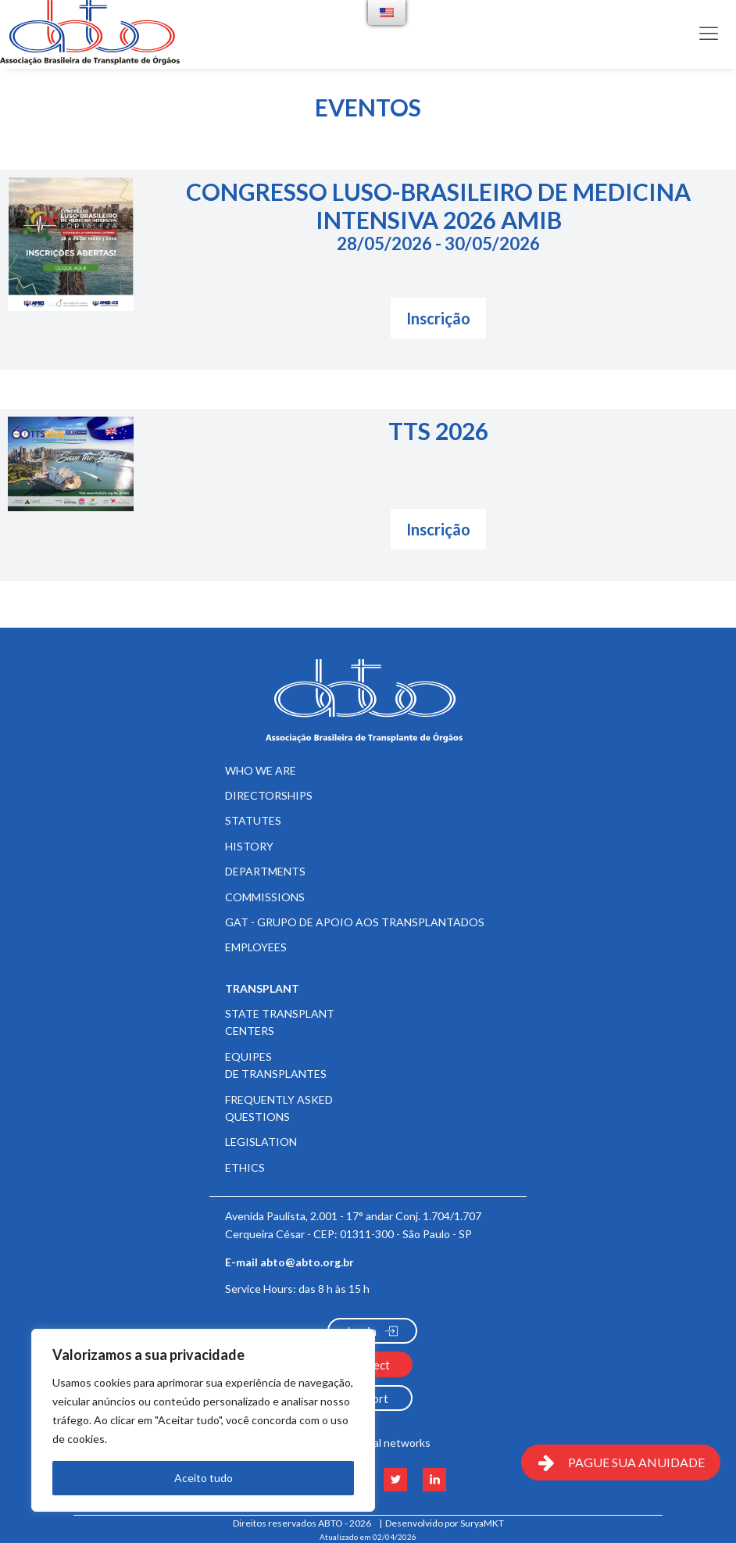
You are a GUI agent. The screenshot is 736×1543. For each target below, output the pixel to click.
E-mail (289, 1262)
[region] (203, 1420)
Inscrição (438, 318)
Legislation (261, 1141)
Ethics (245, 1167)
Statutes (253, 820)
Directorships (269, 795)
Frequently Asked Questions (279, 1108)
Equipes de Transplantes (276, 1065)
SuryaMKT (482, 1523)
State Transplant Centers (279, 1022)
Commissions (265, 897)
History (249, 846)
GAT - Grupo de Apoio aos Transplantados (354, 922)
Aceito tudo (203, 1477)
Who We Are (260, 770)
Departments (265, 871)
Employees (256, 947)
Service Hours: (297, 1288)
